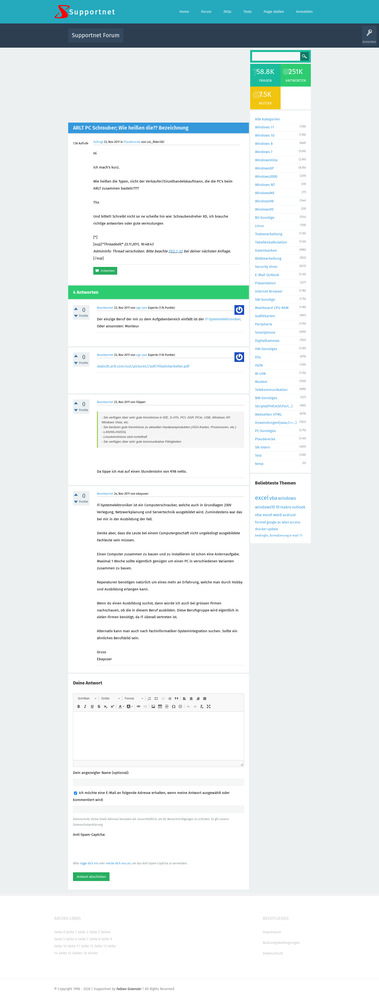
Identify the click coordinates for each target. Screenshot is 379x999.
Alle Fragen (159, 39)
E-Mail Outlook (267, 275)
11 (300, 535)
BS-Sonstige (264, 217)
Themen (215, 39)
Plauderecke (132, 142)
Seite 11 (74, 946)
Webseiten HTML (268, 414)
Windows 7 (263, 152)
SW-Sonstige (265, 299)
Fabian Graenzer (129, 989)
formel (260, 522)
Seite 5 (59, 939)
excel (262, 497)
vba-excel (263, 515)
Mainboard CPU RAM (272, 308)
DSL (258, 357)
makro (285, 507)
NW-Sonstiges (266, 398)
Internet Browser (269, 291)
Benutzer (249, 39)
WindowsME (265, 193)
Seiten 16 (79, 953)
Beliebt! (175, 39)
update (272, 529)
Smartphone (265, 332)
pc (279, 522)
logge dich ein (89, 863)
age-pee (141, 307)
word (277, 515)
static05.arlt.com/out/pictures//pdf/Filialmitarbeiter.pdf (143, 366)
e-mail (294, 535)
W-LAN (260, 373)
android (289, 515)
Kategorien (233, 39)
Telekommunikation (271, 390)
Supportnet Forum (96, 35)
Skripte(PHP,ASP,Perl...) (273, 406)
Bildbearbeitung (268, 258)
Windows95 (264, 209)
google (272, 522)
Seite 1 (71, 932)
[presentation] (109, 848)
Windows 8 (264, 143)
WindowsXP (264, 168)
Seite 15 (65, 953)
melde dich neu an (118, 863)
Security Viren (266, 266)
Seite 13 (100, 946)
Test (258, 455)
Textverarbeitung (268, 234)
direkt (93, 953)
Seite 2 (83, 932)
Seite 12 (87, 946)
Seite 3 (94, 932)
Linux (259, 226)
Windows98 (264, 201)
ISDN (259, 365)
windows (287, 498)
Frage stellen (268, 39)
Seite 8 (94, 939)
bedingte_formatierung (272, 535)
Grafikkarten (265, 316)
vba (273, 498)
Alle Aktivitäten (137, 39)
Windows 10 (264, 135)
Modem (261, 382)
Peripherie (263, 324)
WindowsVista (266, 160)
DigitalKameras (267, 340)
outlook (298, 507)
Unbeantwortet (196, 39)
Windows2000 (266, 176)
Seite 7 (83, 939)
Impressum (272, 932)
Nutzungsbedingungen (281, 942)
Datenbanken (266, 250)
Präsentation (265, 283)
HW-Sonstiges (266, 349)
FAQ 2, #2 (175, 251)
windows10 (265, 507)
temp (259, 464)
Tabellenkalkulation (271, 242)
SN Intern (262, 447)
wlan (285, 522)
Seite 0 (59, 932)
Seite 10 (60, 946)
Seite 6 (71, 939)
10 (277, 507)
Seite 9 (106, 939)
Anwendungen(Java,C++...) (276, 422)
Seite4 (106, 932)
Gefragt (98, 142)
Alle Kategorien (267, 119)
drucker (261, 529)
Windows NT (265, 185)
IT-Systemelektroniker (222, 319)
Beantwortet (105, 307)
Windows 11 (264, 127)
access (295, 522)
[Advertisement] (158, 86)
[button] (87, 698)
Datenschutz (273, 953)
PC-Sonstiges (265, 431)
